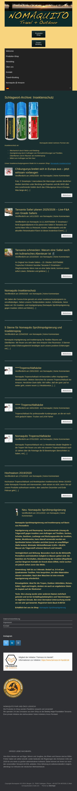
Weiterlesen (67, 195)
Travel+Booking (12, 77)
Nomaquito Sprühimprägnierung (52, 608)
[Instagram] (18, 643)
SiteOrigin (52, 786)
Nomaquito (47, 176)
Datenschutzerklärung (11, 619)
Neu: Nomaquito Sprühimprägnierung (44, 509)
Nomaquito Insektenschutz (61, 163)
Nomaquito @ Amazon (15, 83)
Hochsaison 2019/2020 (18, 472)
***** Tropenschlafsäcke (29, 404)
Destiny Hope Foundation (54, 712)
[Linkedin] (12, 643)
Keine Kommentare (62, 176)
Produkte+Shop (12, 56)
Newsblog (10, 62)
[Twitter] (6, 643)
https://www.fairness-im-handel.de (55, 660)
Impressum (7, 622)
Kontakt (9, 72)
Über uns (9, 67)
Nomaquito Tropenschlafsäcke (33, 436)
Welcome (10, 51)
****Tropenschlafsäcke (28, 367)
